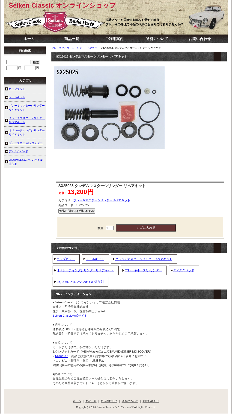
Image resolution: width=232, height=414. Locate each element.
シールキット (95, 259)
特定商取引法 (109, 401)
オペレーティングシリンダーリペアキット (85, 270)
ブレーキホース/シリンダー (143, 270)
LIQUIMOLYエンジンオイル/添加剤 (80, 282)
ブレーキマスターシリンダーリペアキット (75, 47)
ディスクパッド (183, 270)
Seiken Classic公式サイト (70, 315)
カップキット (66, 259)
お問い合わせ (200, 39)
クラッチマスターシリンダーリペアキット (143, 259)
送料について (157, 39)
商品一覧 (71, 39)
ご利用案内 (114, 39)
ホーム (29, 39)
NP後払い (61, 356)
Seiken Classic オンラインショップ (62, 5)
